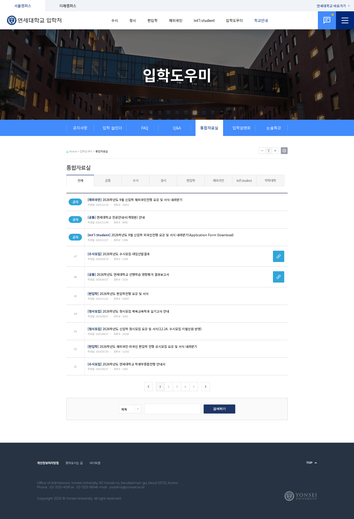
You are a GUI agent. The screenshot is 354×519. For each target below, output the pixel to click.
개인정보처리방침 (48, 463)
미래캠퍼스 (67, 5)
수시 (114, 20)
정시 (132, 20)
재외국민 (175, 20)
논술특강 (273, 128)
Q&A (177, 128)
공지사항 (80, 128)
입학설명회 (242, 128)
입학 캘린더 (112, 128)
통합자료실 (209, 128)
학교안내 (261, 20)
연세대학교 (331, 5)
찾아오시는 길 (74, 463)
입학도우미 (234, 20)
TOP (309, 462)
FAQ (144, 128)
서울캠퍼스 (22, 5)
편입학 (152, 20)
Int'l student (204, 20)
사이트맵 (94, 463)
